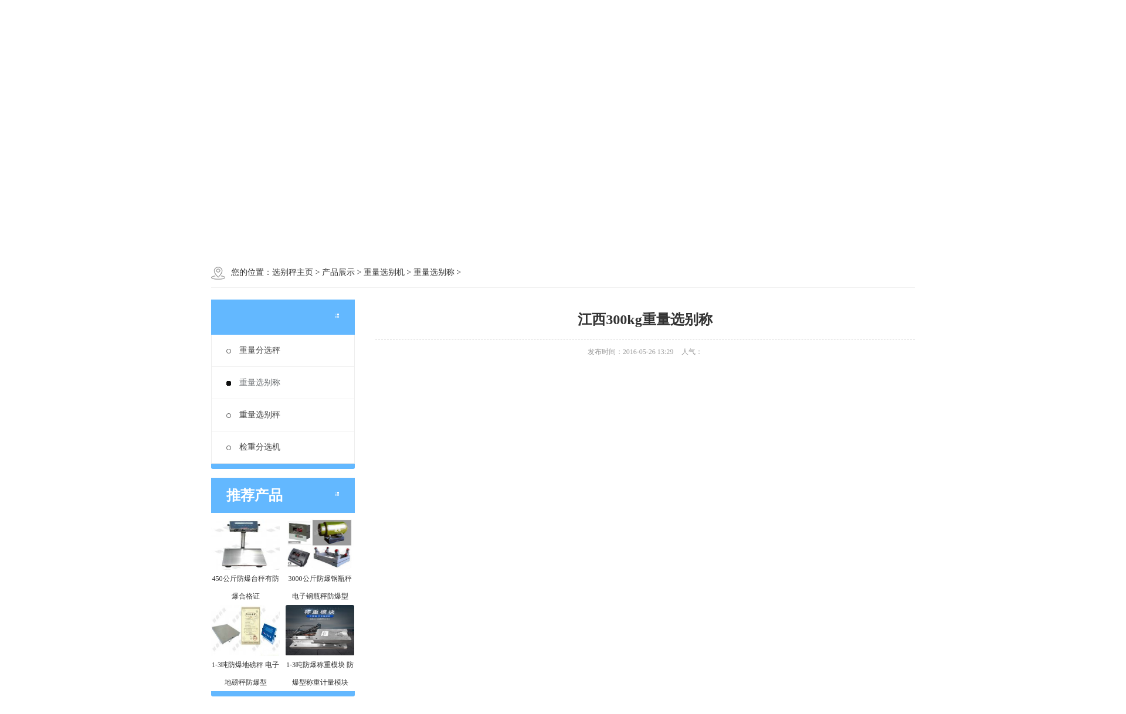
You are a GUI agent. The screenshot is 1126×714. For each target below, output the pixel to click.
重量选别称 (253, 382)
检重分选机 (253, 447)
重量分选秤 (253, 350)
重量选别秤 (253, 414)
